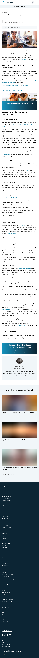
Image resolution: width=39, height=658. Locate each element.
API (2, 597)
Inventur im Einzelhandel (11, 197)
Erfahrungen (5, 525)
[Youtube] (10, 635)
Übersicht (4, 536)
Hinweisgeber (5, 621)
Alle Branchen (5, 523)
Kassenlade (22, 225)
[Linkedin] (2, 635)
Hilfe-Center (4, 561)
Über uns (4, 610)
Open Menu (36, 2)
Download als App (6, 594)
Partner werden (5, 617)
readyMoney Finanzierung (8, 579)
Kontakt (3, 590)
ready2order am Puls (7, 601)
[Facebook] (7, 635)
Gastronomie (5, 516)
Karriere (3, 612)
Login (3, 588)
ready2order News (6, 576)
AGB (2, 640)
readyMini (4, 545)
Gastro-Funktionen (6, 496)
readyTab (4, 538)
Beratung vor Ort (6, 592)
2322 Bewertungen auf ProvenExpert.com (13, 653)
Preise (3, 507)
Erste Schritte (5, 563)
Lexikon (3, 570)
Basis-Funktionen (6, 494)
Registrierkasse (24, 133)
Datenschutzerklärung (6, 644)
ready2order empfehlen (7, 599)
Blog (3, 568)
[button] (19, 27)
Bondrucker (4, 550)
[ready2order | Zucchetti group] (12, 651)
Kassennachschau (20, 325)
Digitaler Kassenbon (6, 500)
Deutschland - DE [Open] (8, 630)
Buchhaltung (7, 154)
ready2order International (8, 574)
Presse (3, 619)
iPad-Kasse (4, 547)
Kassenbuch (4, 503)
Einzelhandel (5, 518)
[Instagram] (5, 635)
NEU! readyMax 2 (6, 543)
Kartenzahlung (5, 498)
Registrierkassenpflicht (7, 309)
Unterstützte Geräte (6, 552)
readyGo (4, 541)
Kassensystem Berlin (7, 527)
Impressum (4, 642)
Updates (4, 572)
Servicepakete (5, 565)
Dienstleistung (5, 520)
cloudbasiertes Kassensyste (24, 268)
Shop (3, 505)
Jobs (3, 615)
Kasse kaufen (23, 59)
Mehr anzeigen (19, 393)
